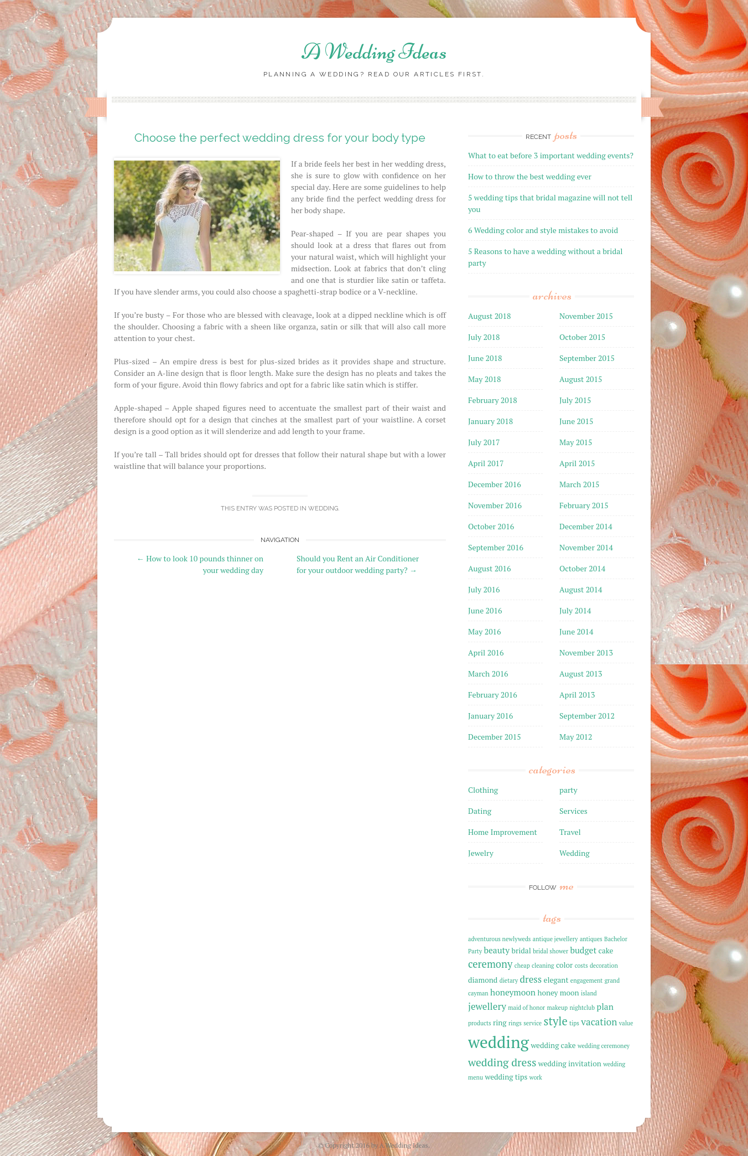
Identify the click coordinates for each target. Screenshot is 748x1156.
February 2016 (492, 694)
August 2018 (489, 316)
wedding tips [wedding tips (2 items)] (506, 1077)
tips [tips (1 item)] (574, 1023)
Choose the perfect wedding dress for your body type (279, 137)
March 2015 (579, 484)
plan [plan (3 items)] (605, 1006)
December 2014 (585, 526)
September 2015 (587, 358)
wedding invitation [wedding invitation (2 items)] (569, 1064)
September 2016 (495, 547)
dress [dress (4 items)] (531, 979)
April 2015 (577, 463)
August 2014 (580, 589)
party (568, 790)
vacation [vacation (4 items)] (599, 1021)
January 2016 (490, 715)
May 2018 (484, 379)
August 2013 (580, 673)
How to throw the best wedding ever (529, 176)
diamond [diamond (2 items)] (482, 980)
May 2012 (576, 736)
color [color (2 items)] (564, 965)
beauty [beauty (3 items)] (497, 950)
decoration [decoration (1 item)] (604, 965)
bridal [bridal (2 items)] (521, 951)
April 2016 (486, 652)
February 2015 (584, 505)
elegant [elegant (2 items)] (556, 980)
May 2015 (576, 442)
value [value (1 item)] (626, 1023)
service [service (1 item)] (532, 1023)
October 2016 (491, 526)
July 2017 (484, 442)
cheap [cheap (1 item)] (522, 965)
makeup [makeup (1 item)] (557, 1008)
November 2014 (586, 547)
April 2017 (486, 463)
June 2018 (485, 358)
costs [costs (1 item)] (581, 965)
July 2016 (484, 589)
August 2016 (489, 568)
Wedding (323, 508)
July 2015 (575, 400)
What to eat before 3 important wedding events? (550, 155)
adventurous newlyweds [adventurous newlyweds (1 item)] (499, 939)
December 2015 (494, 736)
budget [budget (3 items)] (583, 950)
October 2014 (582, 568)
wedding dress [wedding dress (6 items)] (502, 1062)
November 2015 (586, 316)
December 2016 (494, 484)
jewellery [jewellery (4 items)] (487, 1006)
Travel (570, 832)
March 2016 (488, 673)
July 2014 (575, 610)
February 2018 (492, 400)
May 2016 (484, 631)
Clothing (483, 790)
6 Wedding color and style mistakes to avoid (543, 230)
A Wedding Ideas (374, 51)
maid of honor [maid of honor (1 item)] (526, 1008)
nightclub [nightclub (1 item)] (581, 1008)
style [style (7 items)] (556, 1021)
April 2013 (577, 694)
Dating (479, 811)
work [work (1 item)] (535, 1077)
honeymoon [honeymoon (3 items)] (513, 992)
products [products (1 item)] (479, 1023)
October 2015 (582, 337)
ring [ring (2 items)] (500, 1023)
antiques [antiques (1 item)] (591, 939)
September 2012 (587, 715)
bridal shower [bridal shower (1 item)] (550, 951)
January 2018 (490, 421)
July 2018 (484, 337)
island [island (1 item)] (589, 993)
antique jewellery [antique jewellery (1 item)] (555, 939)
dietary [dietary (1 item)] (509, 980)
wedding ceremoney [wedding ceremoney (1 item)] (604, 1046)
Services (573, 811)
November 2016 (495, 505)
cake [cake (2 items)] (606, 951)
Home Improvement (502, 832)
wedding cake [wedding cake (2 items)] (553, 1045)
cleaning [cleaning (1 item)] (543, 965)
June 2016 (485, 610)
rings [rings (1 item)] (515, 1023)
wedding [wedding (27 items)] (498, 1041)
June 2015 (576, 421)
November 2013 (586, 652)
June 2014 (576, 631)
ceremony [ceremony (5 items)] (490, 964)
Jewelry (481, 853)
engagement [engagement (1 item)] (586, 980)
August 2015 (580, 379)
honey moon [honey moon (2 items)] (558, 993)
